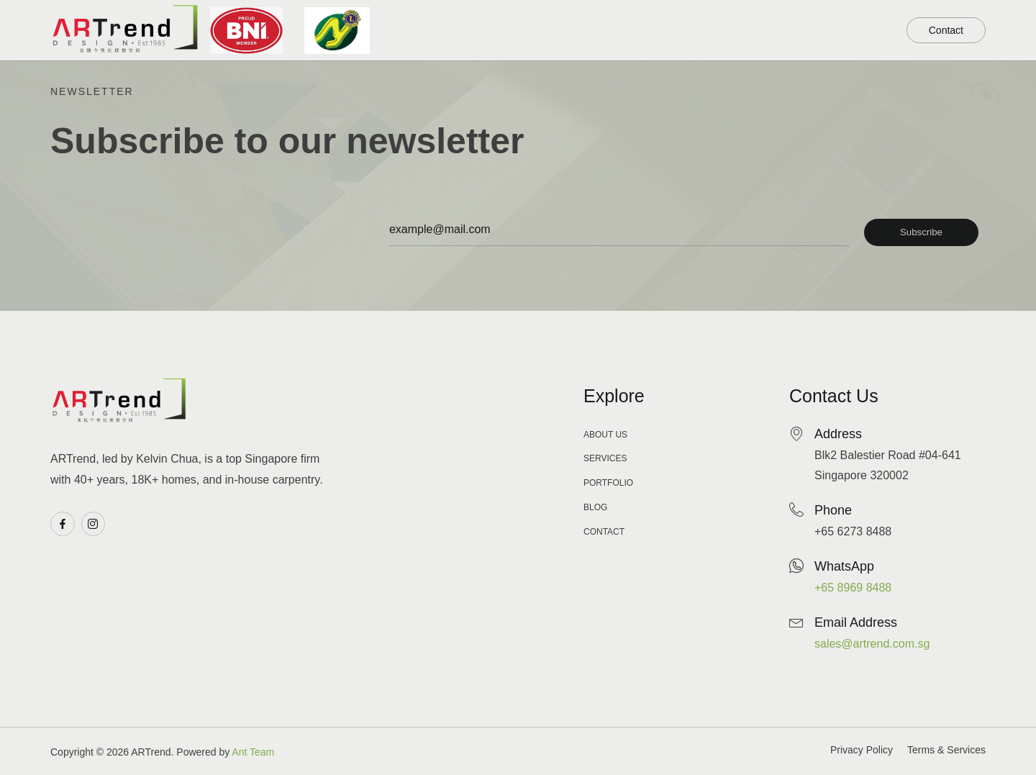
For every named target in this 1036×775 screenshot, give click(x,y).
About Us (849, 30)
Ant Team (253, 752)
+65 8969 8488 (852, 587)
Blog (778, 30)
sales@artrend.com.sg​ (872, 644)
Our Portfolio (582, 29)
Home (492, 30)
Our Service (695, 29)
